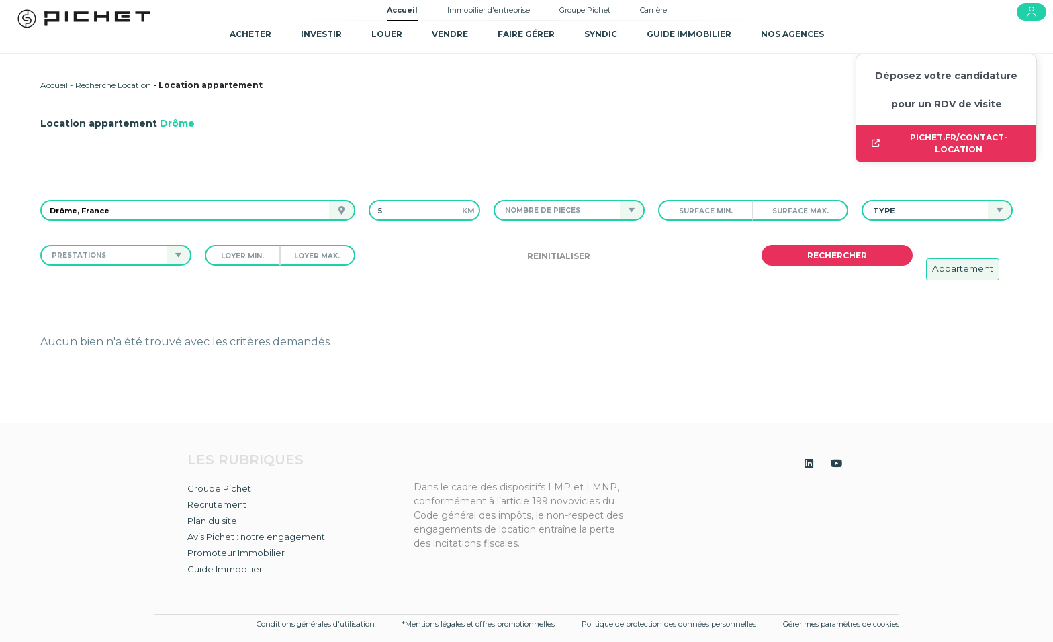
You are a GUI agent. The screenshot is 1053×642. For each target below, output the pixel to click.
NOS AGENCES (792, 34)
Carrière (653, 10)
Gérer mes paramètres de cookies (841, 624)
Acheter (250, 34)
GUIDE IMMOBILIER (689, 34)
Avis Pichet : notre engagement (256, 536)
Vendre (450, 34)
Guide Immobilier (225, 569)
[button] (557, 210)
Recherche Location (113, 85)
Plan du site (212, 520)
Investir (321, 34)
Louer (386, 34)
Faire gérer (526, 34)
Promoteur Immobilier (236, 552)
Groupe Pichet (584, 10)
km (468, 210)
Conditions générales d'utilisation (316, 624)
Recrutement (216, 504)
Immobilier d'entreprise (488, 10)
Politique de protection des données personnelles (669, 624)
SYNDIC (600, 34)
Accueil (402, 10)
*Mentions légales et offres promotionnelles (478, 624)
